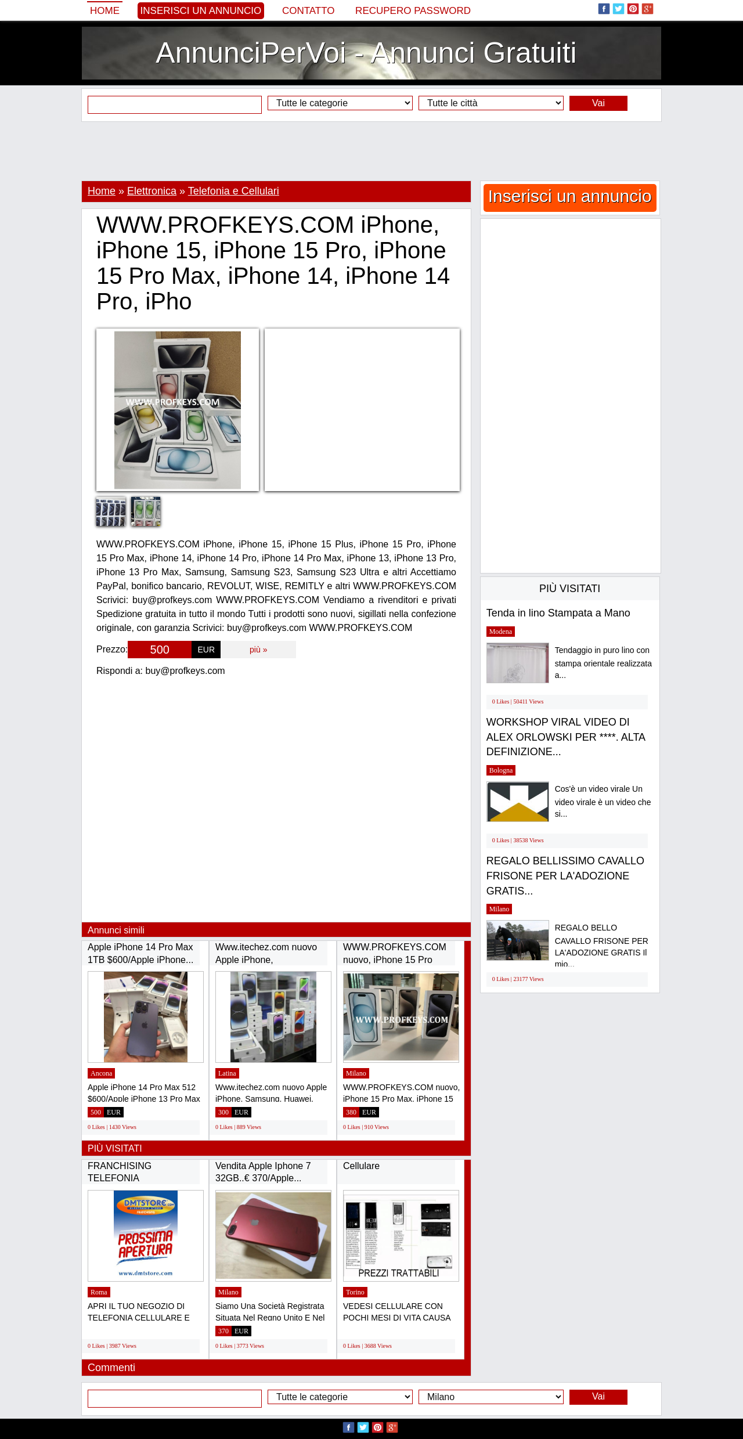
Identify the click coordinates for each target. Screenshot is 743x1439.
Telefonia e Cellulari (233, 191)
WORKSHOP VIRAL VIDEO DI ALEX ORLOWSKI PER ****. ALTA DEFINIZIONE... (565, 737)
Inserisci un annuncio (201, 10)
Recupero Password (413, 10)
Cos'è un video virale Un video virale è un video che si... (603, 801)
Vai (598, 103)
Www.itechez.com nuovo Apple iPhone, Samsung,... (266, 959)
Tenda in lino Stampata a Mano (558, 613)
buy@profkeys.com (185, 671)
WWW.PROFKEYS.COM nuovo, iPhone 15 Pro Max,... (394, 959)
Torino (355, 1292)
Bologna (501, 770)
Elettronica (151, 191)
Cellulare (361, 1166)
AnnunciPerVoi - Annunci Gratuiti (366, 53)
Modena (500, 631)
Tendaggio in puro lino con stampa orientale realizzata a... (603, 662)
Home (105, 10)
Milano (356, 1073)
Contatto (308, 10)
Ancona (101, 1073)
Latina (227, 1073)
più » (258, 649)
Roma (99, 1292)
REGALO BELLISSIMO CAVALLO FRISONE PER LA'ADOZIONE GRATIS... (565, 875)
